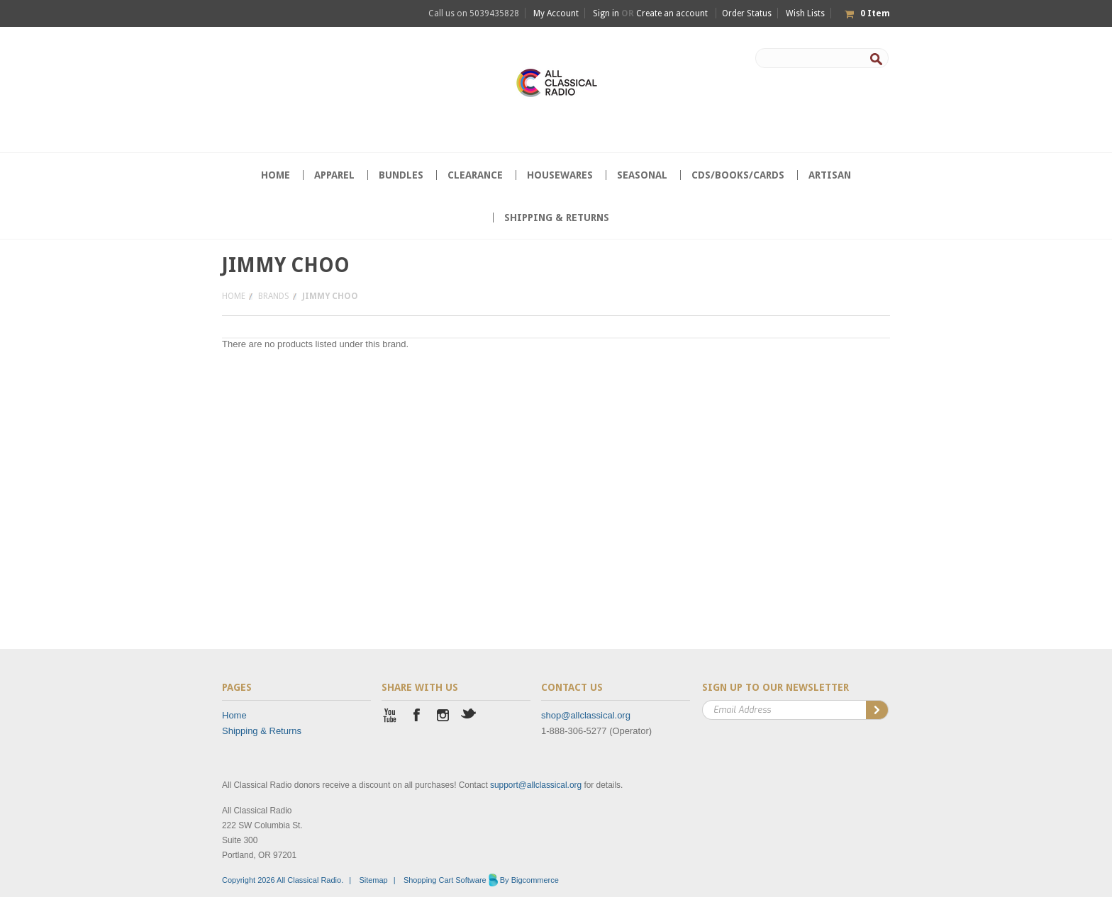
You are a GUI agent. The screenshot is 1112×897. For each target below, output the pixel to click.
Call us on (473, 13)
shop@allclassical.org (585, 715)
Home (233, 296)
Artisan (829, 175)
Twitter (469, 717)
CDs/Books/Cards (737, 175)
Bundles (401, 175)
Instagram (443, 717)
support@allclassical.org (536, 785)
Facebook (417, 717)
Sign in (606, 13)
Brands (273, 296)
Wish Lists (805, 13)
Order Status (747, 13)
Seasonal (642, 175)
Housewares (560, 175)
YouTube (390, 717)
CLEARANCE (475, 175)
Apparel (334, 175)
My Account (556, 13)
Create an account (672, 13)
